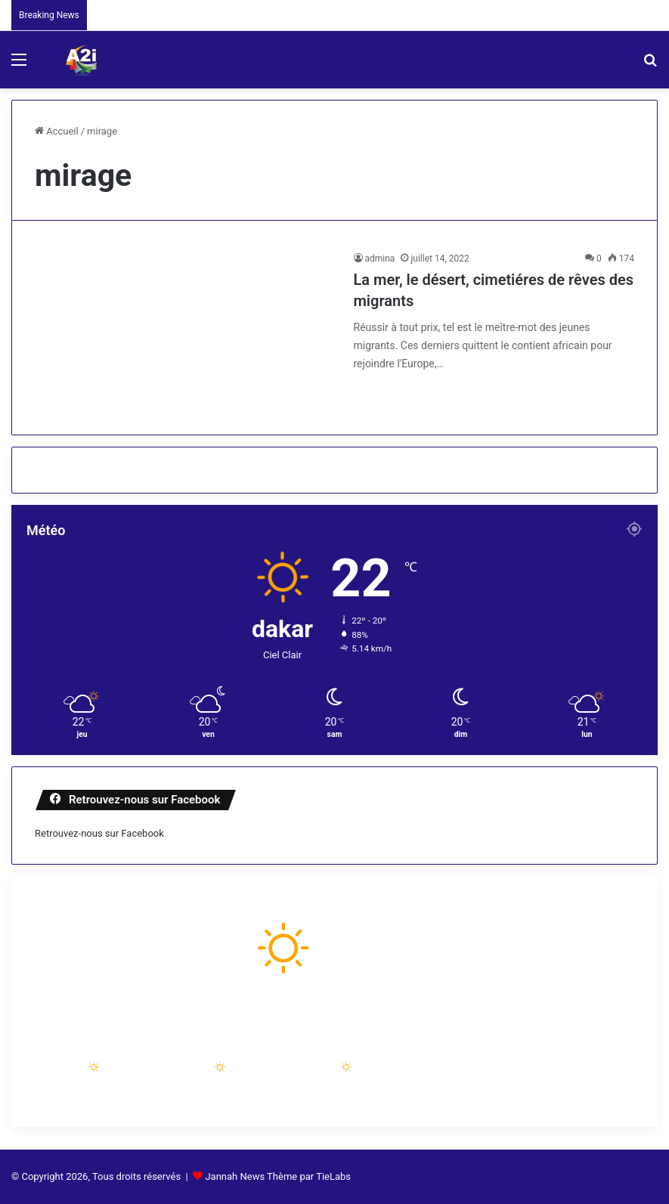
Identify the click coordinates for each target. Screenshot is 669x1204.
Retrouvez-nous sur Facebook (99, 833)
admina (380, 258)
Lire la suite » (404, 396)
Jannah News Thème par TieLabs (278, 1176)
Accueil (57, 131)
